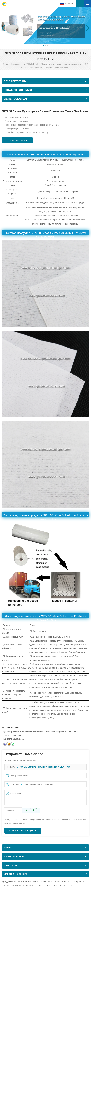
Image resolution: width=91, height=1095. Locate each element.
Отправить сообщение (22, 830)
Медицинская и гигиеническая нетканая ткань (61, 64)
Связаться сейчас (17, 140)
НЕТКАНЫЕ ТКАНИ (30, 64)
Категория (15, 64)
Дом (6, 64)
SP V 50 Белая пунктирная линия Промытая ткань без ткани (44, 767)
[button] (43, 45)
